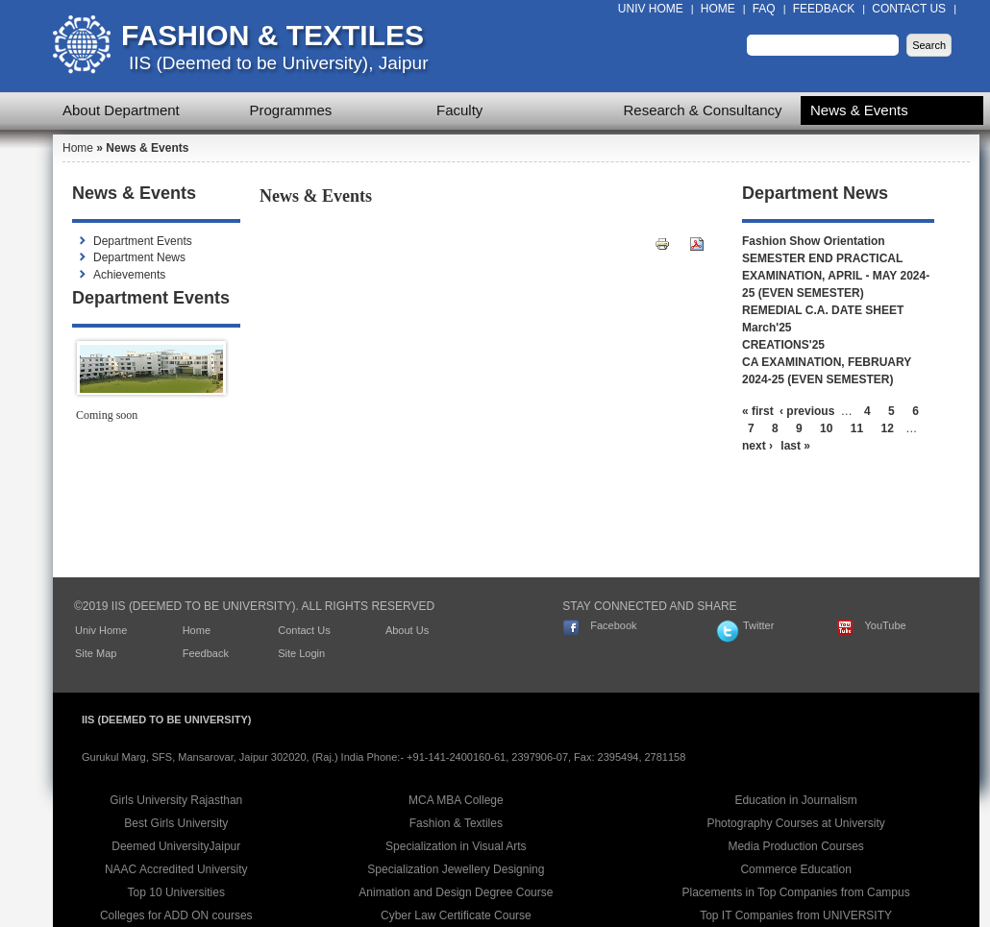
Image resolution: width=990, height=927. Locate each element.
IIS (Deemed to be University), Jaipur (279, 63)
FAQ (764, 8)
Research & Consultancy (703, 110)
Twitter (758, 625)
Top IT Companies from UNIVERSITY (796, 915)
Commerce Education (795, 869)
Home (718, 8)
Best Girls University (176, 823)
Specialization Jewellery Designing (455, 869)
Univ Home (650, 8)
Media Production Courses (795, 846)
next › (757, 445)
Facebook (613, 625)
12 (887, 428)
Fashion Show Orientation (813, 241)
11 (857, 428)
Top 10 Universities (176, 892)
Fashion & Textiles (272, 35)
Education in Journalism (795, 800)
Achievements (129, 274)
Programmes (291, 110)
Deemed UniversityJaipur (175, 846)
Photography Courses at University (795, 823)
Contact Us (909, 8)
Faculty (459, 110)
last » (795, 445)
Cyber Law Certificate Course (456, 915)
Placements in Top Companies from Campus (796, 892)
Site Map (95, 653)
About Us (407, 630)
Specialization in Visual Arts (456, 846)
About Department (121, 110)
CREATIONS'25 (783, 345)
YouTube (884, 625)
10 (826, 428)
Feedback (824, 8)
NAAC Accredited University (176, 869)
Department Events (142, 241)
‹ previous (807, 411)
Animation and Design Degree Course (456, 892)
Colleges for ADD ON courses (176, 915)
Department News (139, 257)
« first (758, 411)
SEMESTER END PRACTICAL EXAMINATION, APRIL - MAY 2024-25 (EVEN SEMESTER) (835, 276)
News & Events (859, 110)
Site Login (301, 653)
